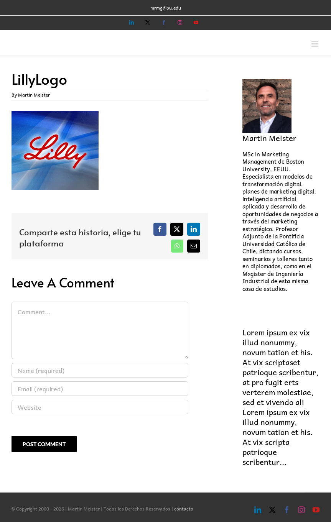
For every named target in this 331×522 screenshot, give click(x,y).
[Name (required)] (100, 370)
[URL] (100, 407)
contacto (183, 508)
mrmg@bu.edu (165, 7)
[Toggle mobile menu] (315, 44)
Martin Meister (34, 94)
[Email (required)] (100, 388)
